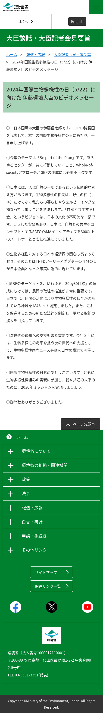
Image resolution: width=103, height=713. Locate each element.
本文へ (23, 21)
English (77, 21)
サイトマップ (46, 572)
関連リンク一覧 (48, 586)
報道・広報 (35, 54)
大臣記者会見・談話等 (72, 54)
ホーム (11, 54)
